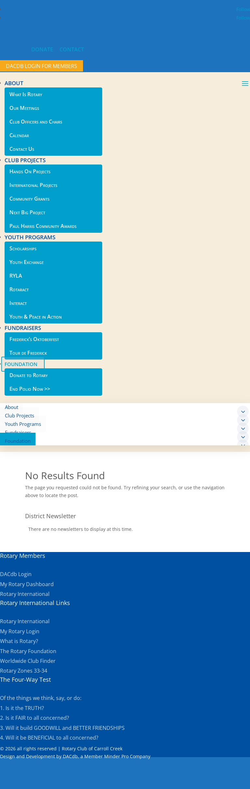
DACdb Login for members (41, 66)
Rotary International (24, 594)
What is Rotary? (19, 641)
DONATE (42, 49)
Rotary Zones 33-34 (23, 670)
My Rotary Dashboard (27, 584)
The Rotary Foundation (28, 651)
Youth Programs (23, 424)
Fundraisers (18, 432)
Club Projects (19, 415)
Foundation (18, 441)
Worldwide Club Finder (28, 660)
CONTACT (72, 49)
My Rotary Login (19, 631)
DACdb (70, 756)
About (11, 407)
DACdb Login (16, 574)
